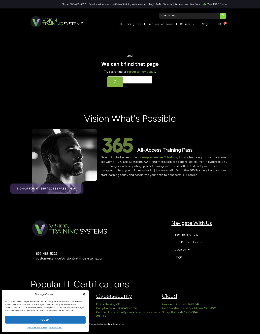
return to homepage (141, 71)
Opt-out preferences (37, 327)
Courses (187, 24)
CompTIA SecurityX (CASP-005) (116, 308)
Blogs (205, 24)
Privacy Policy (55, 327)
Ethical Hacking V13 (108, 304)
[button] (84, 294)
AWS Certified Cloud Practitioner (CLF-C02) (190, 308)
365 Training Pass (130, 24)
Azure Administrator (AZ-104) (180, 304)
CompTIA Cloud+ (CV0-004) (180, 312)
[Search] (115, 81)
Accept (45, 319)
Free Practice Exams (160, 24)
